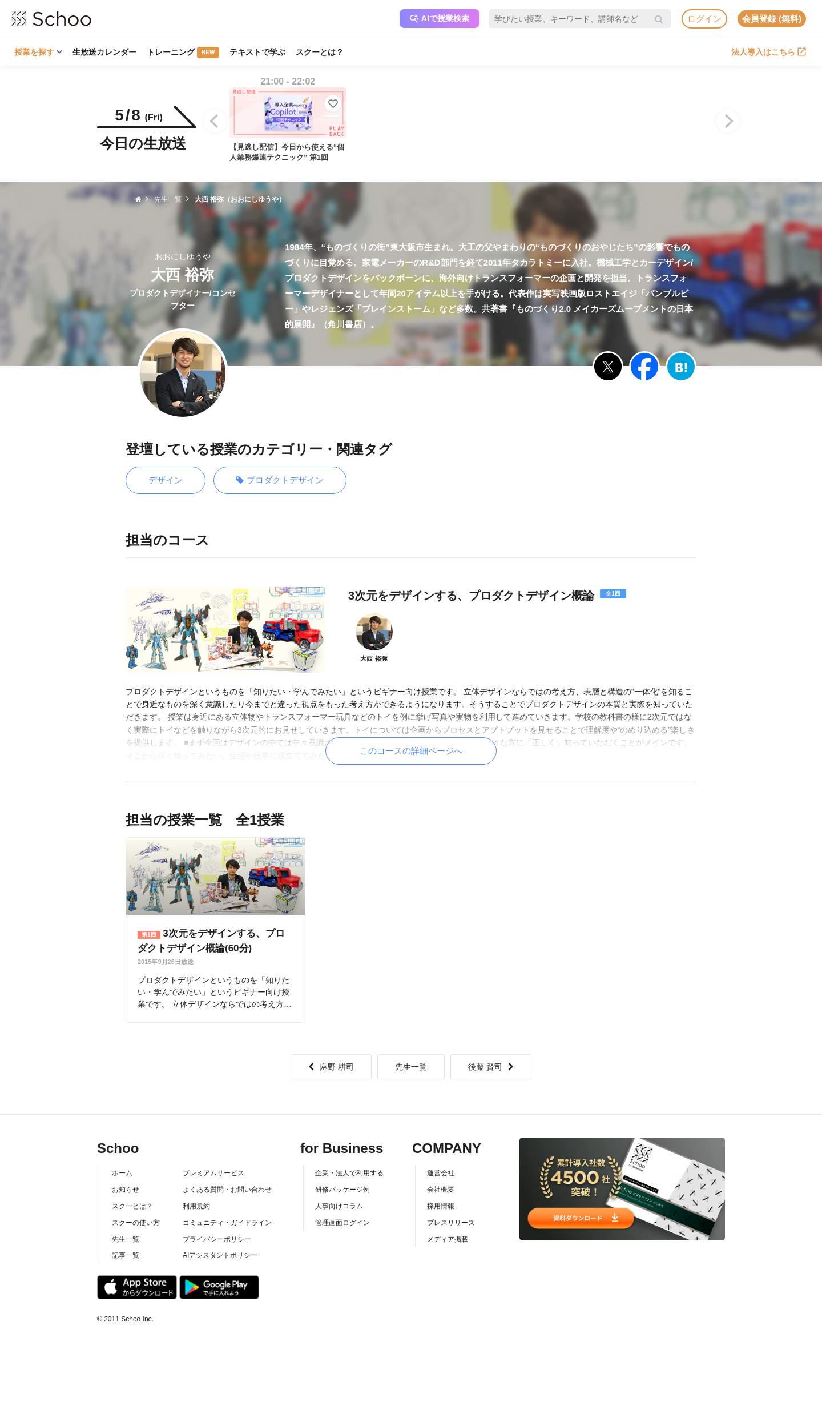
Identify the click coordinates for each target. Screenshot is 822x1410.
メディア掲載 (447, 1239)
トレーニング (183, 52)
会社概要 (440, 1190)
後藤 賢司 (491, 1066)
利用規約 (196, 1206)
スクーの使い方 (136, 1223)
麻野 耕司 (331, 1066)
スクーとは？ (320, 52)
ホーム (122, 1173)
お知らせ (125, 1190)
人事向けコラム (339, 1206)
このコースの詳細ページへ (411, 751)
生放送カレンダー (104, 52)
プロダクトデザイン (280, 480)
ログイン (704, 18)
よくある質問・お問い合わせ (227, 1190)
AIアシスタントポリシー (220, 1255)
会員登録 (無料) (771, 18)
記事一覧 (125, 1255)
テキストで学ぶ (257, 52)
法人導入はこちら (768, 52)
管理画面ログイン (342, 1223)
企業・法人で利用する (349, 1173)
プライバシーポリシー (217, 1239)
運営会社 (440, 1173)
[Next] (727, 121)
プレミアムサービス (213, 1173)
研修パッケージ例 (342, 1190)
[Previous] (215, 121)
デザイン (165, 480)
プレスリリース (451, 1223)
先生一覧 (411, 1066)
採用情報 (440, 1206)
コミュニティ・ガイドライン (227, 1223)
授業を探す (38, 52)
